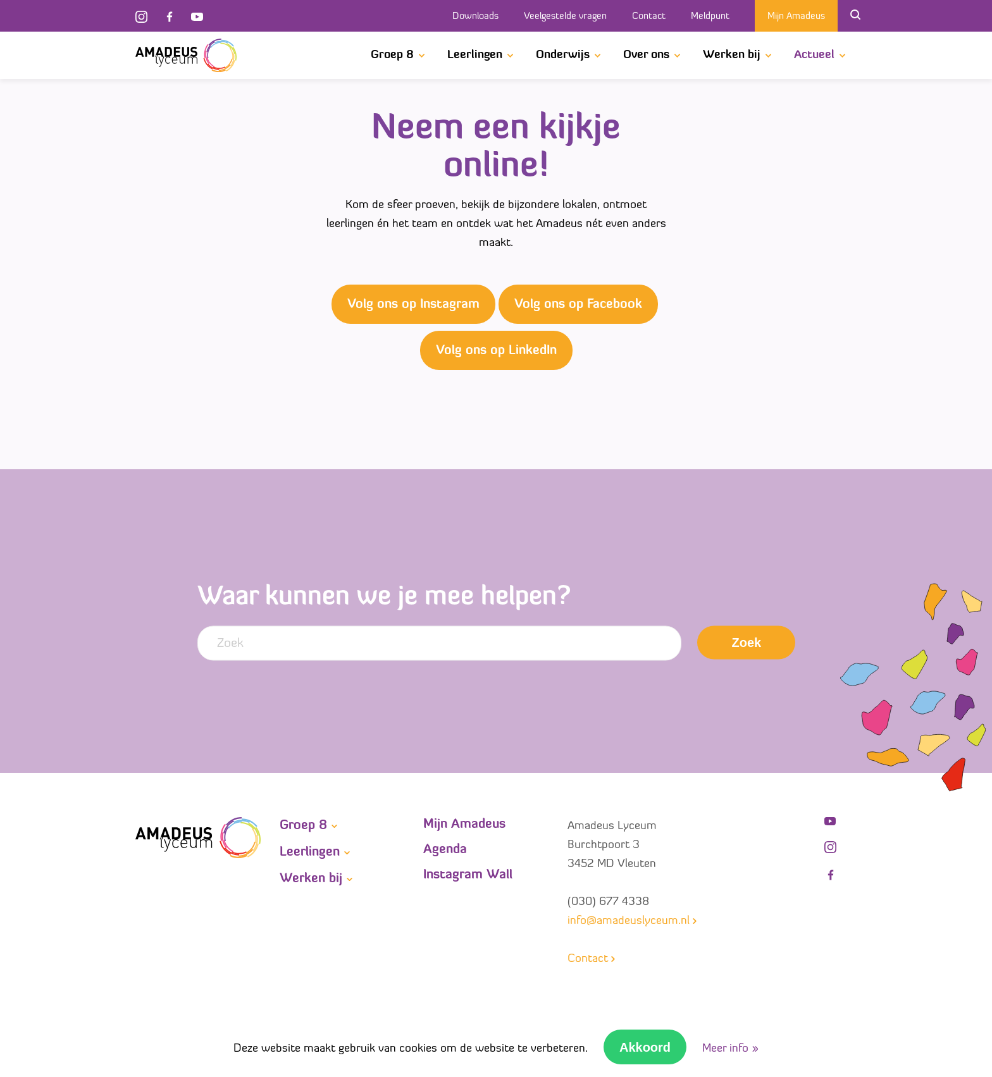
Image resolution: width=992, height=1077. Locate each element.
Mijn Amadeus (796, 17)
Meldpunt (710, 17)
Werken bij (731, 55)
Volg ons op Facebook (578, 304)
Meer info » (730, 1049)
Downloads (475, 17)
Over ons (646, 55)
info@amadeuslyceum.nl (628, 921)
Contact (649, 17)
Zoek (747, 642)
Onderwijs (563, 55)
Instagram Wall (467, 875)
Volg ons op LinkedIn (496, 351)
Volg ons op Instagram (413, 304)
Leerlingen (474, 55)
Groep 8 (392, 55)
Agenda (445, 850)
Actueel (814, 55)
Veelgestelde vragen (565, 17)
